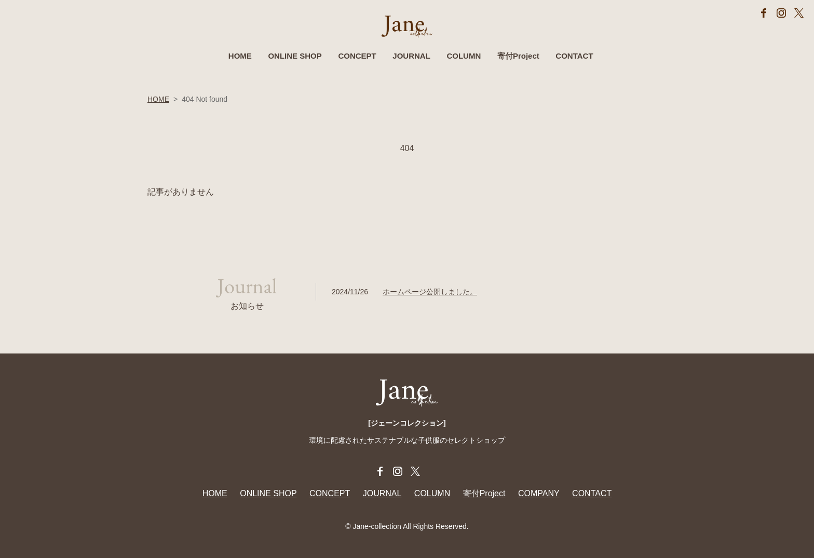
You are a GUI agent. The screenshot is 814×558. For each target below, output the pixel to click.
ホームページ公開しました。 (430, 292)
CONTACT (574, 57)
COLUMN (463, 57)
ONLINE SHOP (294, 57)
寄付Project (518, 57)
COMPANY (539, 493)
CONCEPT (357, 57)
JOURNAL (411, 57)
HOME (240, 57)
